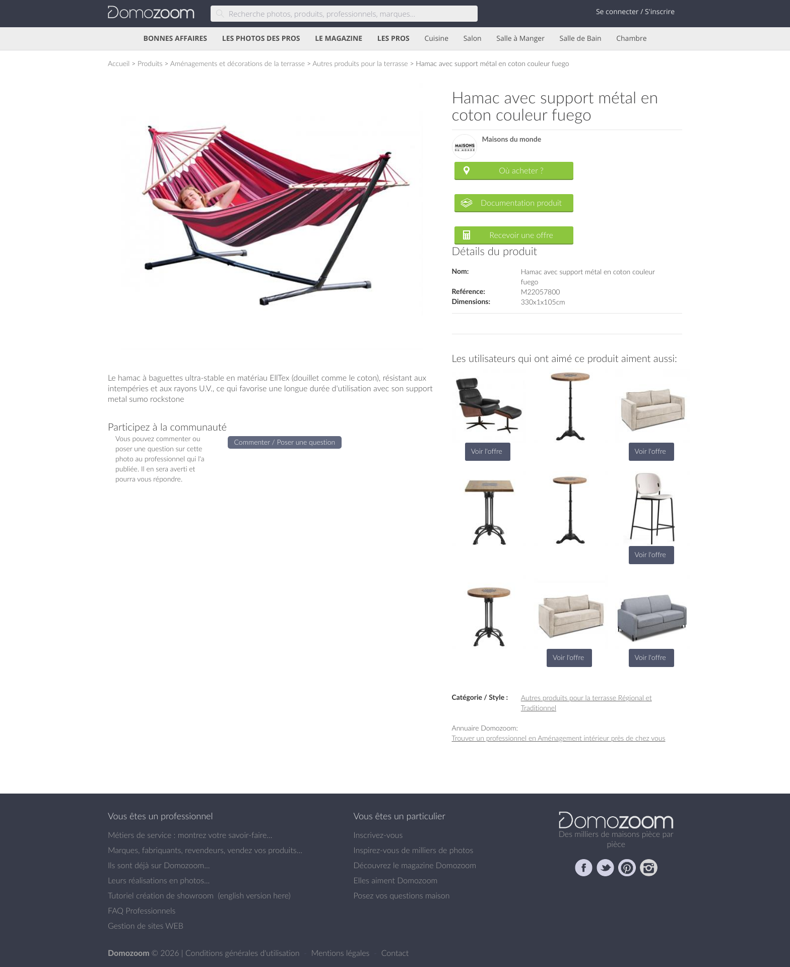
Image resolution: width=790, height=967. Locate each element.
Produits (150, 63)
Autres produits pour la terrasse (360, 63)
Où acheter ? (521, 170)
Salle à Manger (520, 38)
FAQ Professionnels (141, 910)
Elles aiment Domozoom (396, 880)
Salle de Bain (581, 38)
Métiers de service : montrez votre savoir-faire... (190, 834)
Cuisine (436, 38)
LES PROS (393, 38)
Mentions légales (341, 952)
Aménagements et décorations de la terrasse (237, 63)
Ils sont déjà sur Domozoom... (159, 865)
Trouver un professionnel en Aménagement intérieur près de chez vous (559, 738)
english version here (254, 895)
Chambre (631, 38)
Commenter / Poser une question (285, 442)
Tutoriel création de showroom (161, 895)
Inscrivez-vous (378, 834)
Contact (395, 952)
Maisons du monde (512, 139)
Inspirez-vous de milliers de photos (414, 850)
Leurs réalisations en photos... (159, 880)
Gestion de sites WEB (145, 925)
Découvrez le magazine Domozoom (415, 865)
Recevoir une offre (521, 234)
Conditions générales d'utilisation (243, 952)
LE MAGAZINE (338, 38)
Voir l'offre (486, 451)
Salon (473, 38)
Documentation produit (521, 202)
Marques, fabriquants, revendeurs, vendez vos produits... (205, 850)
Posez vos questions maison (402, 895)
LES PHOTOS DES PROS (261, 38)
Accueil (118, 63)
